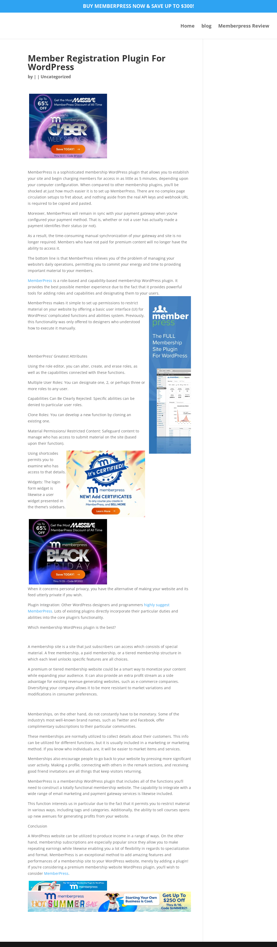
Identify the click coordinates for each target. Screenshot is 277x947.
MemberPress (40, 280)
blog (206, 26)
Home (187, 26)
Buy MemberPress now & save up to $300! (138, 6)
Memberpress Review (243, 26)
